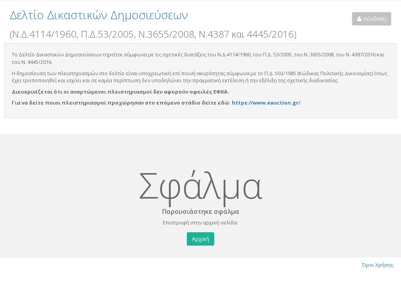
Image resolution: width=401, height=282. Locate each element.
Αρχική (200, 238)
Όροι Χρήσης (377, 264)
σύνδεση (371, 18)
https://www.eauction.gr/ (266, 102)
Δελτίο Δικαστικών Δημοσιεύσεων (99, 15)
